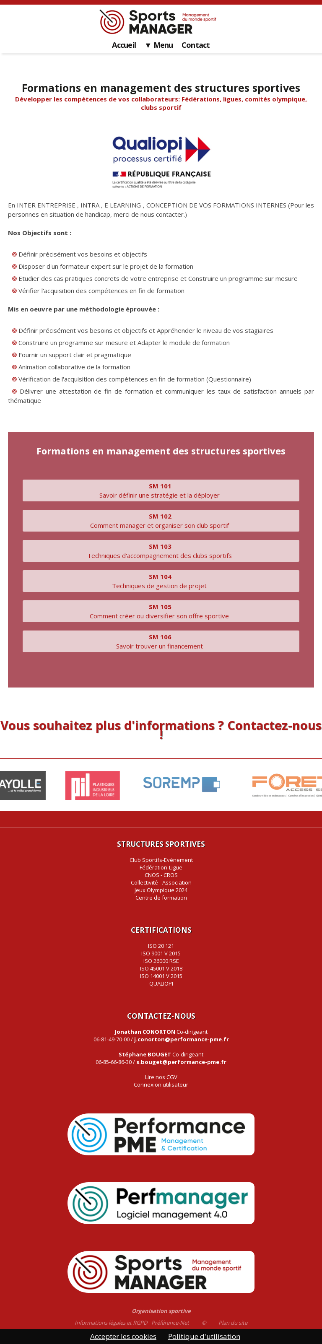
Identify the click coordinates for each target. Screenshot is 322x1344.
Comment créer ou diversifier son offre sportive (161, 611)
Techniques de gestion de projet (161, 581)
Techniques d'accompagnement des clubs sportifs (161, 551)
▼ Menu (158, 45)
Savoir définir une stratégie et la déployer (161, 490)
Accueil (124, 45)
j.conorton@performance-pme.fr (181, 1039)
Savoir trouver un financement (161, 641)
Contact (196, 45)
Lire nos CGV (161, 1077)
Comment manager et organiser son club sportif (161, 520)
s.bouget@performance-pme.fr (181, 1062)
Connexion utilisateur (161, 1084)
